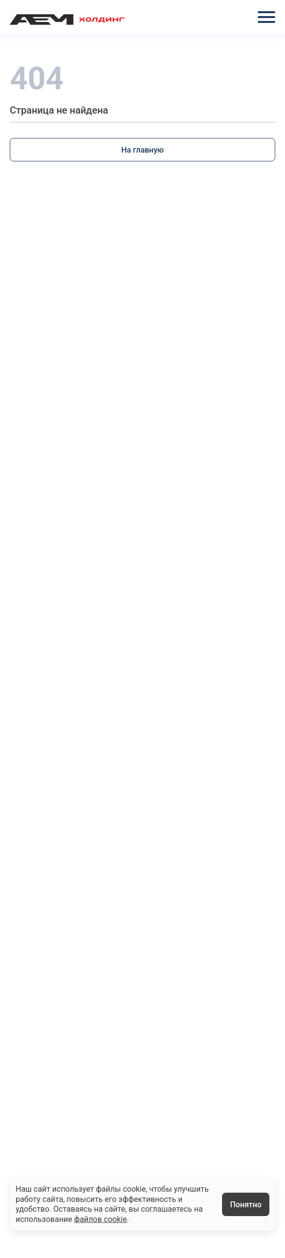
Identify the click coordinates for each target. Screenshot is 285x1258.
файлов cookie (100, 1219)
